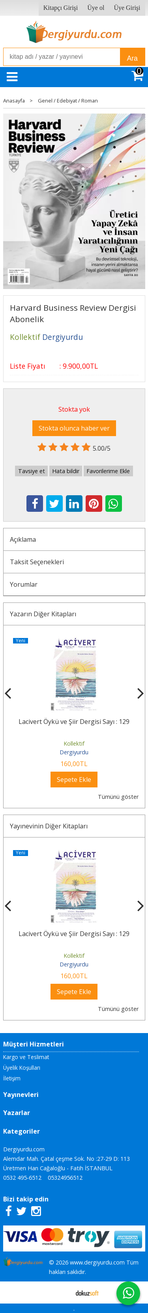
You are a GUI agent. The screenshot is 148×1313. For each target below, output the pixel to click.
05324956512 (65, 1177)
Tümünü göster (118, 796)
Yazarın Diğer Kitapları (43, 614)
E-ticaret (61, 1292)
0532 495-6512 (22, 1177)
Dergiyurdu (74, 752)
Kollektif (74, 743)
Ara (132, 58)
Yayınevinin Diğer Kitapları (49, 826)
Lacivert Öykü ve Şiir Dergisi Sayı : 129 (74, 721)
